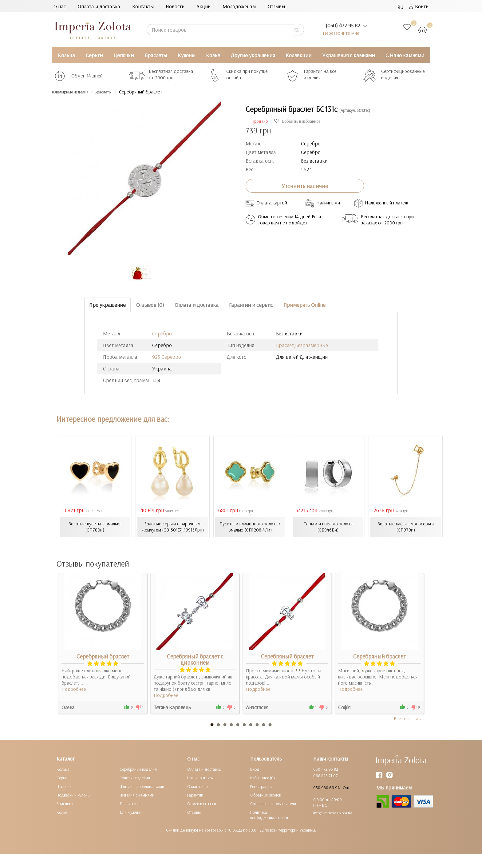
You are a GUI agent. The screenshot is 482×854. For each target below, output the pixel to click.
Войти (419, 6)
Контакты (143, 6)
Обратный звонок (265, 794)
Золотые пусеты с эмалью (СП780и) (94, 526)
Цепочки (123, 55)
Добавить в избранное (297, 121)
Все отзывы (408, 718)
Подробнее (73, 689)
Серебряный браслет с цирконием (195, 659)
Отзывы (276, 6)
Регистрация (261, 786)
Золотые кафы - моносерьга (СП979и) (406, 526)
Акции (203, 6)
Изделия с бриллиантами (142, 786)
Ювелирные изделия (75, 92)
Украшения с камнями (348, 55)
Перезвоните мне (339, 33)
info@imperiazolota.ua (332, 812)
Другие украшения (253, 55)
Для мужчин (130, 812)
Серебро (162, 333)
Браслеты (155, 55)
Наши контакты (200, 777)
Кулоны (186, 55)
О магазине (197, 786)
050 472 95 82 (325, 769)
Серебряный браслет (103, 656)
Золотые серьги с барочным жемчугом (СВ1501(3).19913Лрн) (172, 526)
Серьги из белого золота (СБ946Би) (328, 526)
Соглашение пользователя (273, 803)
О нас (59, 6)
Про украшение (107, 304)
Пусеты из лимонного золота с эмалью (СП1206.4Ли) (250, 526)
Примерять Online (304, 304)
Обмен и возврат (201, 803)
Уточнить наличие (305, 185)
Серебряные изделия (138, 769)
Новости (175, 6)
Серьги (94, 55)
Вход (254, 769)
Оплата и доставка (99, 6)
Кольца (66, 55)
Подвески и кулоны (73, 794)
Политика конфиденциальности (269, 814)
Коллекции (298, 55)
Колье (213, 55)
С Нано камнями (404, 55)
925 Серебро (166, 357)
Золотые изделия (135, 777)
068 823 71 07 (325, 775)
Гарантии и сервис (251, 304)
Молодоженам (239, 6)
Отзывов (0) (150, 304)
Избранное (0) (262, 777)
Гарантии (195, 794)
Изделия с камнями (137, 794)
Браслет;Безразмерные (302, 345)
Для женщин (131, 803)
